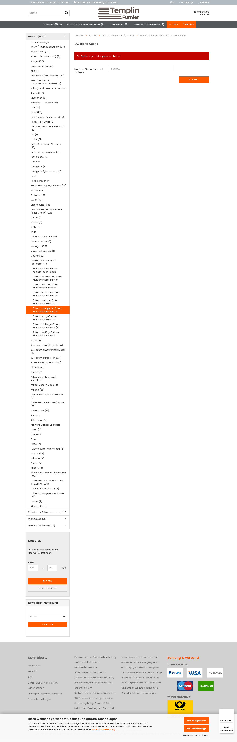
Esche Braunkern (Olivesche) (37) (47, 148)
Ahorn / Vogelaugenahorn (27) (48, 49)
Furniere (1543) (53, 24)
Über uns (188, 24)
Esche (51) (36, 142)
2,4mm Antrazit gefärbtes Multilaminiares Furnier (47, 281)
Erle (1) (34, 137)
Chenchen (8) (39, 100)
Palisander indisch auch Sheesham (44, 381)
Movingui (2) (38, 258)
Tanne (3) (36, 437)
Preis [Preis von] (31, 565)
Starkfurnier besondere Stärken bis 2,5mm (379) (48, 485)
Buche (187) (37, 96)
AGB (30, 680)
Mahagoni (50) (39, 249)
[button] (172, 2)
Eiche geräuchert (40, 183)
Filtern (47, 584)
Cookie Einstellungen (39, 702)
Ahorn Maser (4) (40, 54)
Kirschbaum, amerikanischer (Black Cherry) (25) (46, 214)
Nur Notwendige (196, 728)
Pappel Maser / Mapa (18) (45, 387)
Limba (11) (36, 230)
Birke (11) (35, 73)
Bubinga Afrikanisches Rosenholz (48, 91)
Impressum (34, 668)
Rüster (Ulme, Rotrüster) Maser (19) (48, 407)
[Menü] (232, 710)
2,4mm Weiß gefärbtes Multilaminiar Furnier (46, 337)
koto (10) (35, 220)
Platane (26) (38, 392)
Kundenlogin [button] (186, 2)
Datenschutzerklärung (103, 729)
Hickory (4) (37, 193)
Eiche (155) (36, 115)
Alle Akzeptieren (196, 720)
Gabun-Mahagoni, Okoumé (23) (48, 188)
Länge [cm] (35, 543)
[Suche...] (67, 13)
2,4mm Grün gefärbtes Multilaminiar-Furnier (46, 305)
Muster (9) (36, 504)
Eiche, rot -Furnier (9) (42, 124)
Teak (33, 442)
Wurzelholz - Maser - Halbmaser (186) (48, 477)
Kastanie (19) (38, 198)
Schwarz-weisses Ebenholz (45, 427)
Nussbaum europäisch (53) (46, 360)
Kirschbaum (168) (40, 207)
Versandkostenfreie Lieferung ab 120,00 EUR (96, 2)
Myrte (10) (36, 343)
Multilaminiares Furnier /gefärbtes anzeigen (45, 273)
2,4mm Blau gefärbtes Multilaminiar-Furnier (45, 289)
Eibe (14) (35, 110)
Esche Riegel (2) (39, 159)
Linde (33, 234)
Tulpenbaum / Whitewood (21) (48, 451)
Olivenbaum (37, 370)
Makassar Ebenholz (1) (43, 253)
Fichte (34, 179)
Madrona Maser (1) (41, 244)
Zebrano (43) (38, 461)
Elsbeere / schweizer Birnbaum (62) (47, 131)
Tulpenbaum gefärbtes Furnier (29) (48, 498)
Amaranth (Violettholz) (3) (45, 59)
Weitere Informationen (196, 735)
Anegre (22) (37, 64)
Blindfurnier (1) (38, 509)
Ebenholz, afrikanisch (42, 68)
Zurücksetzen (48, 591)
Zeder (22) (36, 466)
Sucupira (35, 418)
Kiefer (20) (36, 202)
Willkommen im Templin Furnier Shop (49, 2)
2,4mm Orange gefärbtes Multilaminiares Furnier (47, 313)
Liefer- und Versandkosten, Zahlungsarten (43, 688)
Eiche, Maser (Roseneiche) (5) (47, 120)
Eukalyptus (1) (38, 169)
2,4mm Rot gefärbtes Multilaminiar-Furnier (45, 321)
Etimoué (35, 164)
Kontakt (32, 674)
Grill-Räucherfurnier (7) (149, 24)
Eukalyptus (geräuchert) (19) (47, 174)
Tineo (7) (36, 446)
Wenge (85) (37, 456)
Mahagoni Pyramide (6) (44, 239)
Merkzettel (203, 2)
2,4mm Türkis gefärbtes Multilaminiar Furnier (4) (46, 329)
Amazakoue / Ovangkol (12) (46, 365)
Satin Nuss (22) (39, 423)
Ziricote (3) (37, 470)
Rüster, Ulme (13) (40, 413)
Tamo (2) (36, 432)
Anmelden (47, 627)
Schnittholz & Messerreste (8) (86, 24)
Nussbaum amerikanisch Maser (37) (48, 354)
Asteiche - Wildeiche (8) (44, 105)
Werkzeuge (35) (119, 24)
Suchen (173, 24)
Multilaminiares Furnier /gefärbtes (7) (43, 265)
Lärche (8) (36, 225)
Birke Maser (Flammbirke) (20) (47, 78)
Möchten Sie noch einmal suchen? (88, 73)
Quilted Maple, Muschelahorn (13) (47, 399)
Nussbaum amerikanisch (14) (47, 348)
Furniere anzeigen (40, 45)
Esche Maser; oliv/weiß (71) (45, 155)
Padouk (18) (37, 375)
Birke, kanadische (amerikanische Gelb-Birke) (46, 85)
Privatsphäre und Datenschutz (45, 696)
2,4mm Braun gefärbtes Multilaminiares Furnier (46, 297)
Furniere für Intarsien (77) (45, 491)
